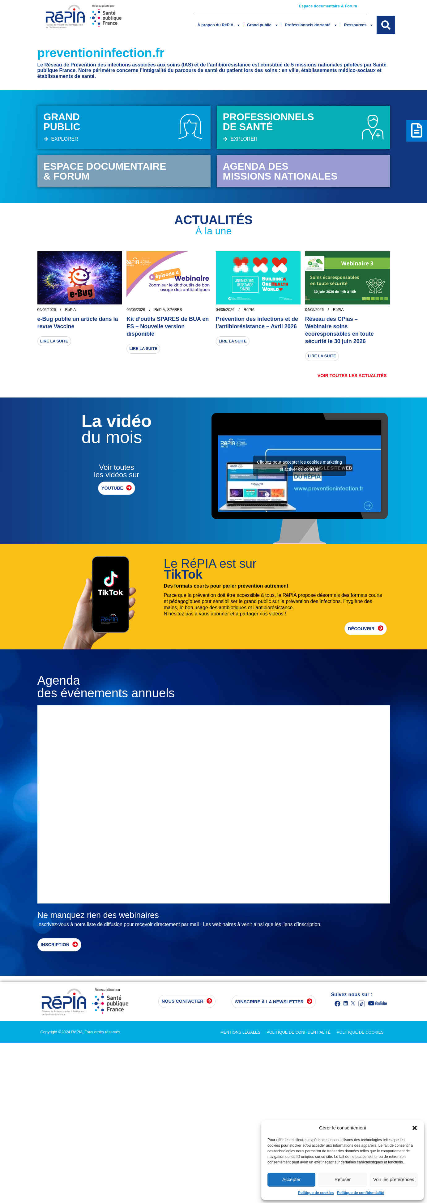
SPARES (174, 310)
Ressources (358, 25)
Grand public (263, 25)
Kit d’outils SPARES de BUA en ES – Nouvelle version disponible (167, 326)
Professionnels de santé (311, 25)
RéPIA (70, 310)
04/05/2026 (225, 310)
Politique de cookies (316, 1193)
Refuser (343, 1179)
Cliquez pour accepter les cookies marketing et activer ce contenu (299, 466)
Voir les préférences (393, 1179)
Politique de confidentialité (360, 1193)
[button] (415, 1128)
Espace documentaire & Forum (328, 6)
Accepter (291, 1179)
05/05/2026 (135, 310)
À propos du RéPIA (218, 25)
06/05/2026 (46, 310)
